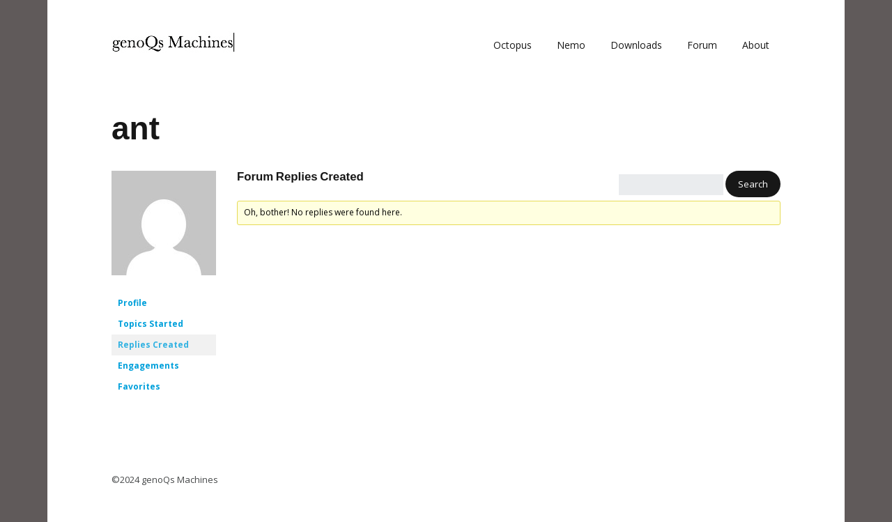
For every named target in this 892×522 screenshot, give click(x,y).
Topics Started (150, 324)
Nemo (571, 45)
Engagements (148, 365)
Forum (702, 45)
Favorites (139, 386)
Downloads (636, 45)
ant (136, 128)
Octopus (512, 45)
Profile (132, 303)
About (755, 45)
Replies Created (153, 345)
